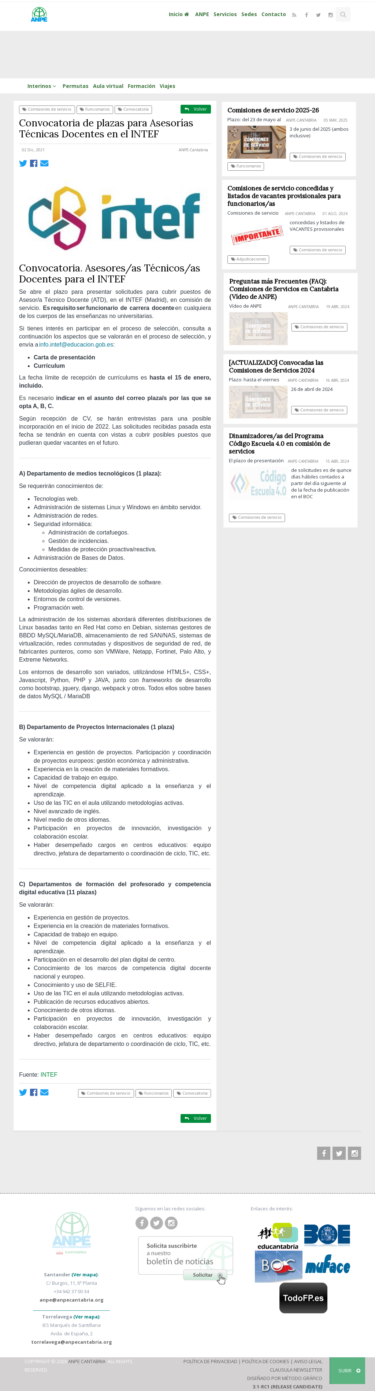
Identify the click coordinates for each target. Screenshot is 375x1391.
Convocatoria (133, 109)
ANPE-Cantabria (193, 149)
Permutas (76, 85)
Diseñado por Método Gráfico (284, 1378)
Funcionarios (94, 109)
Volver (196, 109)
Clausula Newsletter (296, 1369)
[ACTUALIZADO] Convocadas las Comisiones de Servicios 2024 (278, 366)
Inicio (180, 14)
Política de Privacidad (210, 1361)
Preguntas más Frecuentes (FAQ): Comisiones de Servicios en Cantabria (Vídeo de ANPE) (286, 289)
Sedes (249, 14)
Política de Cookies (265, 1361)
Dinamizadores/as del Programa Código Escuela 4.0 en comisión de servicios (282, 443)
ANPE (202, 14)
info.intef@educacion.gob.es (76, 344)
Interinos (42, 85)
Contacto (273, 14)
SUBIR (349, 1370)
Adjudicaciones (248, 259)
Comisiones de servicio (46, 109)
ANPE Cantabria (86, 1361)
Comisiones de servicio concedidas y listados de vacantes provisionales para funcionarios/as (284, 196)
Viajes (167, 85)
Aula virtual (108, 85)
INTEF (49, 1075)
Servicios (225, 14)
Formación (141, 85)
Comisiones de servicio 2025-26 (273, 110)
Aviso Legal (308, 1361)
